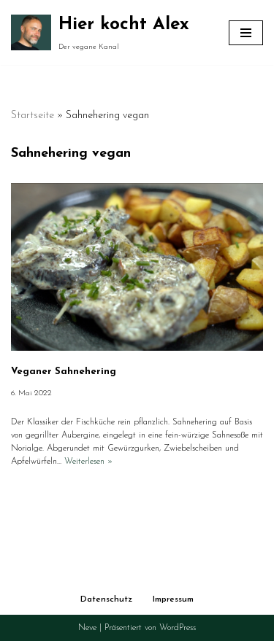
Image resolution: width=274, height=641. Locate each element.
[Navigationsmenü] (246, 32)
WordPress (177, 627)
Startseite (32, 115)
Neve (87, 627)
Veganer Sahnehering (63, 371)
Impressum (173, 599)
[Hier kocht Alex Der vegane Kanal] (100, 32)
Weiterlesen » (88, 461)
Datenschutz (106, 599)
